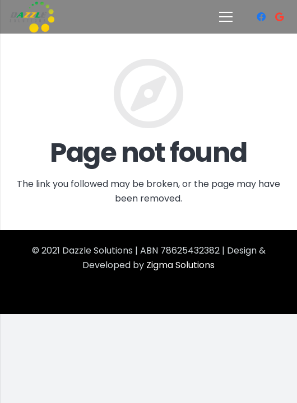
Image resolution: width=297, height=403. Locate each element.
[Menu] (226, 17)
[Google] (279, 17)
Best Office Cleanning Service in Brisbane (103, 293)
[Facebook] (261, 17)
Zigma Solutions (179, 265)
